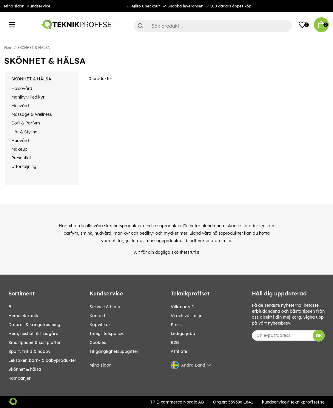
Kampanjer (19, 378)
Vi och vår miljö (187, 315)
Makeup (19, 149)
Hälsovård (21, 88)
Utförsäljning (23, 166)
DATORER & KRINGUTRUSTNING (34, 324)
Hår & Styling (24, 132)
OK (319, 335)
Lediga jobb (183, 333)
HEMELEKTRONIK (23, 315)
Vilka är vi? (182, 306)
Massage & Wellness (31, 114)
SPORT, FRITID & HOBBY (29, 351)
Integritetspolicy (106, 333)
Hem (8, 47)
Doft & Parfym (25, 123)
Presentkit (21, 158)
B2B (175, 342)
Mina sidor (14, 6)
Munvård (20, 105)
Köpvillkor (100, 324)
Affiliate (179, 351)
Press (176, 324)
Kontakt (97, 315)
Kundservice (38, 6)
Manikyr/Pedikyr (27, 97)
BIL (11, 306)
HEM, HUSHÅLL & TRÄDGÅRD (33, 333)
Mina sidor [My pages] (100, 365)
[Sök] (213, 26)
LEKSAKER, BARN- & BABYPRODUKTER (42, 360)
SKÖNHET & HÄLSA (33, 47)
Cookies (98, 342)
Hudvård (20, 140)
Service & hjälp (105, 306)
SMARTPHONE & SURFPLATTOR (34, 342)
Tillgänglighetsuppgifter (114, 351)
